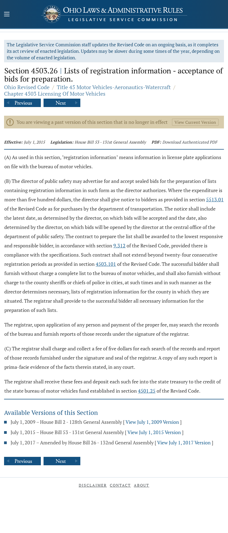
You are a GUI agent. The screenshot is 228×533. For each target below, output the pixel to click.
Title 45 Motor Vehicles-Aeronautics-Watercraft (114, 87)
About (141, 485)
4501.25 (147, 390)
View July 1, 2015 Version (154, 432)
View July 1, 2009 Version (152, 422)
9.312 (119, 245)
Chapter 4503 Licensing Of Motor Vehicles (54, 93)
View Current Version (195, 122)
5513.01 (215, 199)
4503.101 (106, 264)
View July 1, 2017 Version (184, 442)
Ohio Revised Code (26, 87)
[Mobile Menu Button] (6, 14)
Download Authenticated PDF (189, 142)
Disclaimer (93, 485)
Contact (120, 485)
